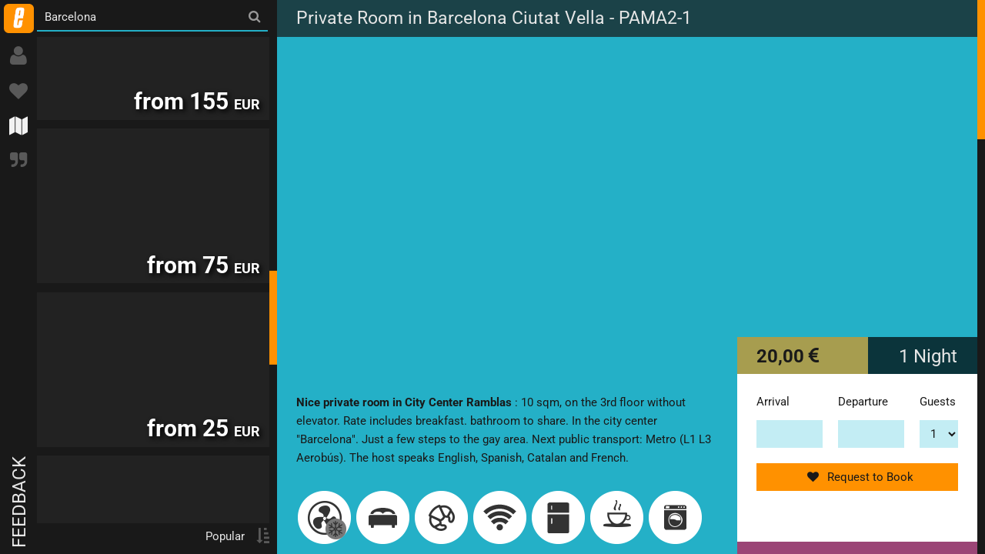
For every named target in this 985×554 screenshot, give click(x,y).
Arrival (773, 402)
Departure (863, 402)
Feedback (19, 502)
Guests (938, 402)
